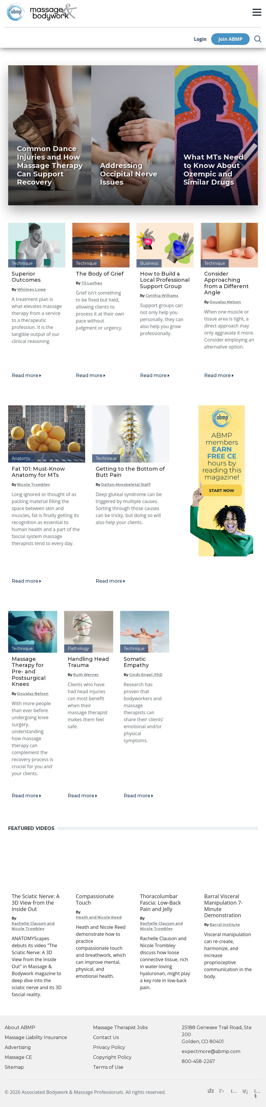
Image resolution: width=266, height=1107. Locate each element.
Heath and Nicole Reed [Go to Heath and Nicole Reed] (99, 917)
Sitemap (14, 1067)
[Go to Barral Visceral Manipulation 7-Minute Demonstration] (229, 905)
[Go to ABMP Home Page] (15, 12)
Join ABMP (230, 39)
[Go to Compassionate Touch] (101, 899)
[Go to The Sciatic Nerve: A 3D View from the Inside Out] (37, 902)
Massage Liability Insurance (36, 1037)
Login (200, 39)
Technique (22, 263)
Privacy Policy (109, 1047)
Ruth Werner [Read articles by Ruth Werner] (86, 674)
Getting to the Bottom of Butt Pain (130, 472)
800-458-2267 (198, 1061)
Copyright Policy (112, 1057)
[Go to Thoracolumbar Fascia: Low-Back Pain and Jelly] (165, 902)
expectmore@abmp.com (211, 1051)
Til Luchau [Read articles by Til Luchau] (91, 283)
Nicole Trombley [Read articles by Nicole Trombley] (33, 484)
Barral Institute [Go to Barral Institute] (225, 924)
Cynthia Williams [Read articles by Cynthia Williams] (162, 295)
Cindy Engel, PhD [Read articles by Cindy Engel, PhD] (145, 674)
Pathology (78, 648)
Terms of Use (108, 1067)
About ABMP (20, 1027)
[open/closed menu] (257, 12)
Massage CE (18, 1057)
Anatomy (21, 458)
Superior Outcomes (26, 277)
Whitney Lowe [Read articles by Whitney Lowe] (31, 289)
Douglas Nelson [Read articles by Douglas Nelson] (225, 302)
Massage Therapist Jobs (120, 1027)
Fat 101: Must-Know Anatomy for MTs (38, 472)
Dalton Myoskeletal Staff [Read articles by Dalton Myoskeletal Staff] (125, 484)
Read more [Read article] (25, 375)
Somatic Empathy (136, 662)
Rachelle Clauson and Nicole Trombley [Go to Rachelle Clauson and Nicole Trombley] (33, 926)
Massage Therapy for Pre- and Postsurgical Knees (29, 671)
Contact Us (106, 1037)
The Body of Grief (100, 274)
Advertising (18, 1047)
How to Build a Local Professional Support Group (165, 280)
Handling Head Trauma (88, 662)
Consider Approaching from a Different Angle (226, 283)
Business (149, 263)
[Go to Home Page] (53, 12)
